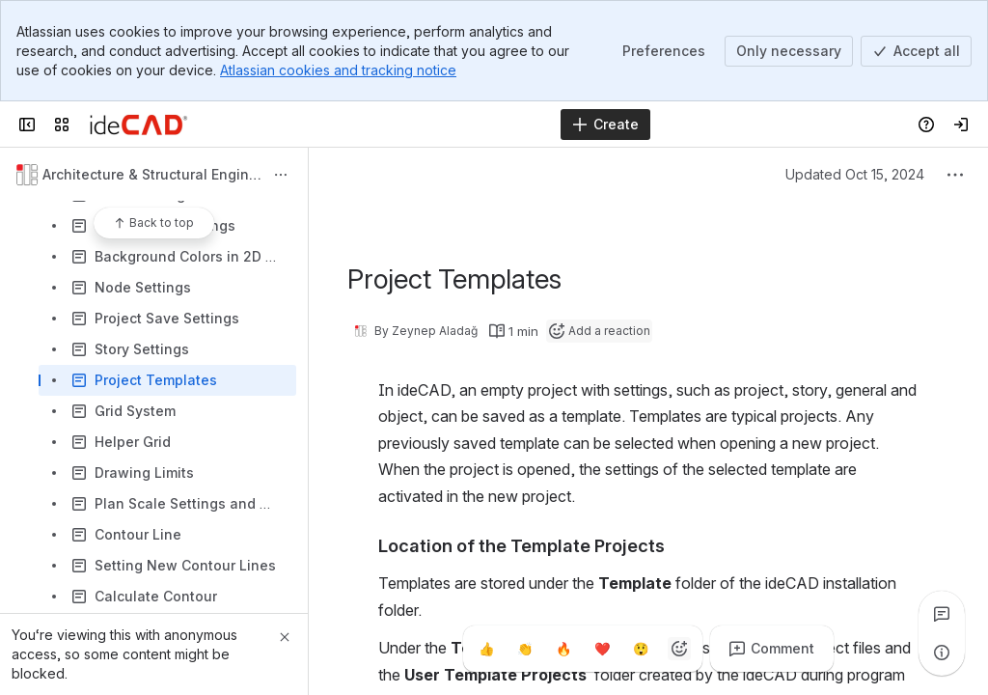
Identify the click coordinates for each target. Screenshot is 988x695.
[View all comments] (941, 613)
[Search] (445, 124)
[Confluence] (138, 124)
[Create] (605, 124)
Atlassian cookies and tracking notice (338, 70)
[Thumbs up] (486, 648)
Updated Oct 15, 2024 (854, 174)
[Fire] (563, 648)
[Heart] (602, 648)
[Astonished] (640, 648)
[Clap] (524, 648)
